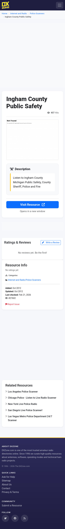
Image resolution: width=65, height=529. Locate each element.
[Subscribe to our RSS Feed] (24, 518)
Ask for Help (8, 476)
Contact (6, 488)
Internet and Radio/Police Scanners (24, 280)
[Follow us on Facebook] (15, 518)
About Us (7, 484)
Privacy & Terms (10, 492)
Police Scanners (37, 13)
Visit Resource (32, 204)
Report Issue (12, 304)
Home (4, 13)
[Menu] (59, 5)
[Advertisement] (32, 55)
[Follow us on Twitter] (5, 518)
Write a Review (50, 242)
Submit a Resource (12, 505)
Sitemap (6, 480)
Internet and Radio (18, 13)
